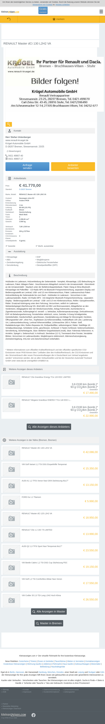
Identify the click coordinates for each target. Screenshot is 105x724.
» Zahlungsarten (69, 692)
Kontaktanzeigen (93, 661)
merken (58, 19)
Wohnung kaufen (34, 664)
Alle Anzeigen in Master (49, 611)
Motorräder (95, 664)
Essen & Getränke (45, 661)
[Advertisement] (50, 32)
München (51, 672)
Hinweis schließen (63, 5)
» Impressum (26, 692)
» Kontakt (25, 690)
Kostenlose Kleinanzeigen (15, 664)
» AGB (3, 692)
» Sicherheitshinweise (71, 690)
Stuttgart (92, 672)
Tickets (33, 661)
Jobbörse (47, 664)
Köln (102, 672)
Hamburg (42, 672)
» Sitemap (5, 690)
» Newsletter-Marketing (9, 706)
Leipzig (81, 672)
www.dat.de (21, 361)
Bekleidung (44, 667)
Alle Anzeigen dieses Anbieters (49, 426)
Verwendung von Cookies (42, 5)
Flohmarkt (56, 664)
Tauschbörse (60, 661)
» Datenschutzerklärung (51, 690)
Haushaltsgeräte (58, 667)
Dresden (60, 672)
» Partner (4, 704)
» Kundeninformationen (50, 692)
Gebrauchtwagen (82, 664)
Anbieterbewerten (73, 167)
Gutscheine (24, 661)
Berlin (12, 672)
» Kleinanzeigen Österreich (11, 709)
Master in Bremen (49, 623)
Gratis (43, 10)
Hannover (20, 672)
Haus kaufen (68, 664)
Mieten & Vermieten (75, 661)
